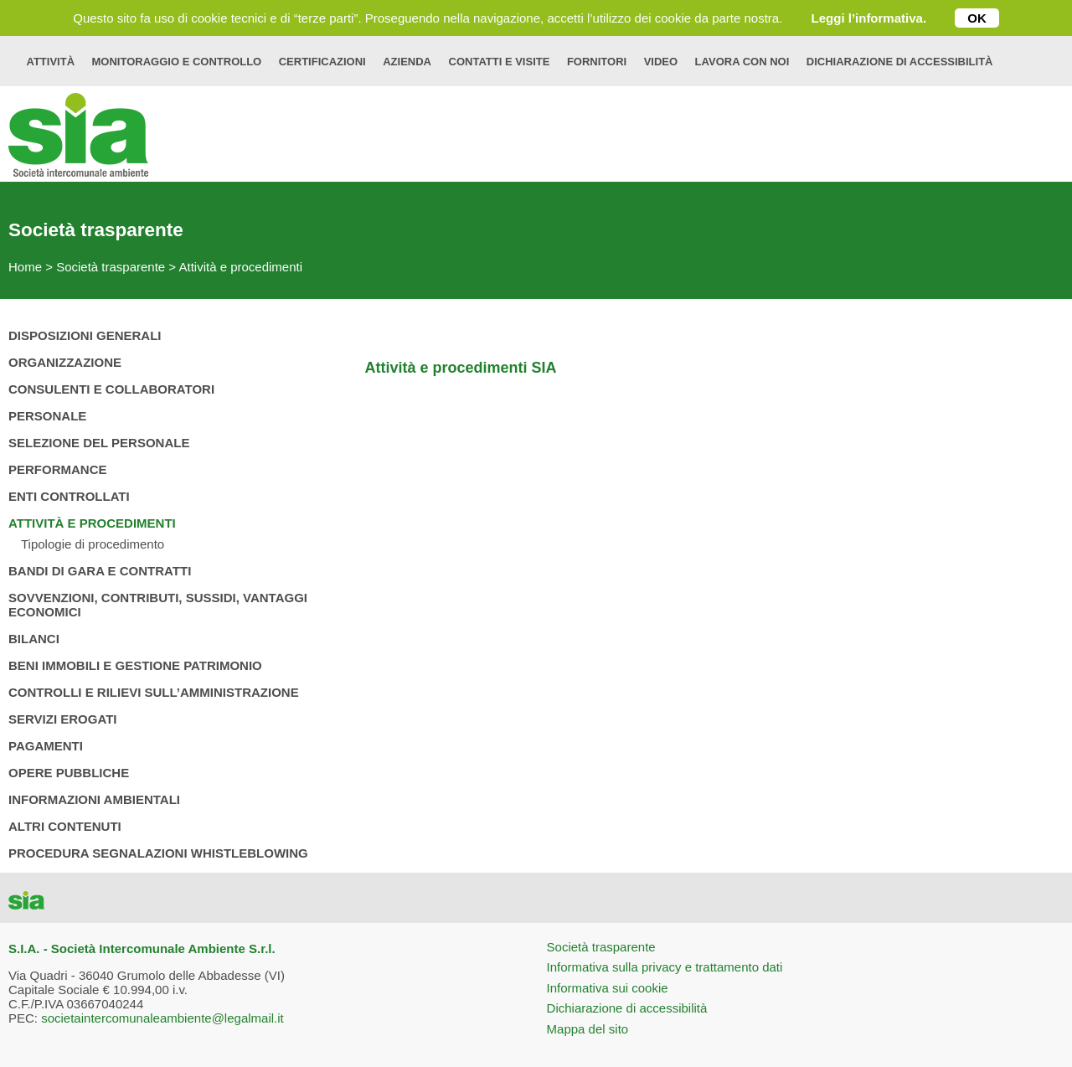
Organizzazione (64, 362)
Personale (47, 416)
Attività (51, 61)
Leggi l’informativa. (869, 18)
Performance (57, 469)
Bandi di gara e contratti (99, 571)
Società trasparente (110, 267)
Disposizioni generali (85, 335)
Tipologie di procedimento (92, 544)
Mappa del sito (588, 1029)
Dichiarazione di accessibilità (900, 61)
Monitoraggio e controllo (177, 61)
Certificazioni (322, 61)
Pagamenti (45, 746)
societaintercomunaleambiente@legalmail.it (162, 1018)
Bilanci (33, 638)
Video (661, 61)
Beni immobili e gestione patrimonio (135, 665)
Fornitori (596, 61)
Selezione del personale (98, 443)
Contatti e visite (499, 61)
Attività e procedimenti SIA (460, 367)
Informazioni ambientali (94, 799)
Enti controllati (69, 496)
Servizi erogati (62, 719)
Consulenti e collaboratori (111, 389)
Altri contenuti (64, 826)
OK (977, 18)
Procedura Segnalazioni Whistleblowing (158, 853)
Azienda (407, 61)
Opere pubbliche (68, 772)
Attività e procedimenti (240, 267)
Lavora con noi (742, 61)
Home (25, 267)
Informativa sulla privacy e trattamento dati (665, 967)
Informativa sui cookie (607, 988)
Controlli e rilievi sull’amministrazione (153, 692)
